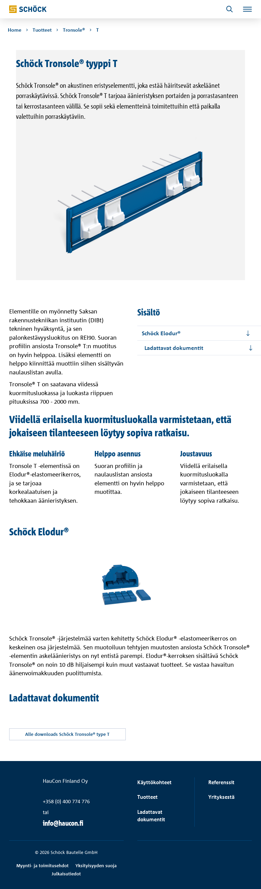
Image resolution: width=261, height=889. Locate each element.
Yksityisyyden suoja (96, 865)
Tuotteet (147, 797)
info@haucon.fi (63, 823)
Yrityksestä (221, 797)
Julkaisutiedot (66, 873)
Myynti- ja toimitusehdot (42, 865)
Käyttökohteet (154, 782)
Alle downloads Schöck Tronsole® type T (68, 734)
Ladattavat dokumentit (151, 816)
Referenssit (221, 782)
